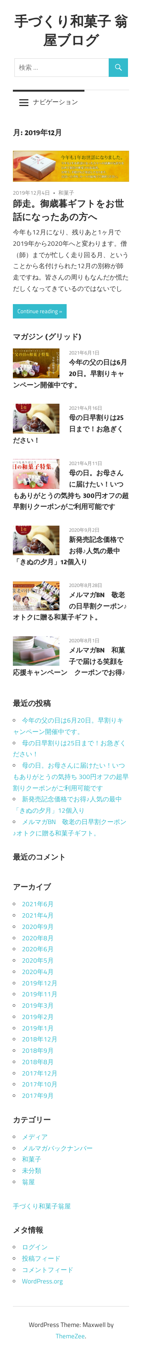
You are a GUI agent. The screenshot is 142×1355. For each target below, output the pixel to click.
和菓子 (66, 193)
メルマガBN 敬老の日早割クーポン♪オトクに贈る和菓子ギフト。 (70, 606)
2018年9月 (38, 1050)
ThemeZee (70, 1336)
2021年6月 (38, 904)
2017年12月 (40, 1073)
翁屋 (28, 1182)
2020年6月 (38, 949)
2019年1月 (38, 1028)
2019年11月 (40, 994)
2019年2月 (38, 1017)
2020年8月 (38, 938)
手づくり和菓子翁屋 (42, 1206)
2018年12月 (40, 1039)
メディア (35, 1137)
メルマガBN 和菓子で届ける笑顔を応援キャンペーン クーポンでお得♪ (69, 661)
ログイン (35, 1247)
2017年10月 (40, 1084)
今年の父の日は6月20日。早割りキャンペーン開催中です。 (70, 373)
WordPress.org (42, 1281)
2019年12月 (40, 983)
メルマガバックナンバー (57, 1148)
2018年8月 (38, 1062)
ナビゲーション (55, 102)
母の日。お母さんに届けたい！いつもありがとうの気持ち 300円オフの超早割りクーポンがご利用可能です (71, 776)
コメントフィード (47, 1270)
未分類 (31, 1170)
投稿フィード (41, 1258)
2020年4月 (38, 972)
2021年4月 (38, 915)
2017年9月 (38, 1096)
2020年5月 (38, 960)
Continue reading (37, 311)
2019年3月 (38, 1005)
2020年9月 (38, 927)
